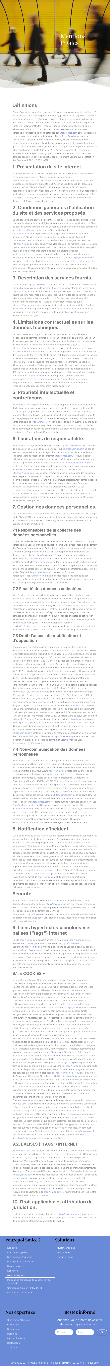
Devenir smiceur (15, 1266)
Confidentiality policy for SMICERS (24, 1288)
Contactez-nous (65, 1257)
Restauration (13, 1343)
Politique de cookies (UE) (20, 1292)
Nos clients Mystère (17, 1252)
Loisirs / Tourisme (16, 1338)
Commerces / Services (18, 1320)
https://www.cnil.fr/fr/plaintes (27, 743)
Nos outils (12, 1247)
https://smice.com (68, 119)
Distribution (13, 1329)
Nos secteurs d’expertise (19, 1257)
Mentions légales (16, 1275)
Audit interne (63, 1252)
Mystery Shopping (66, 1247)
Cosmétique (13, 1324)
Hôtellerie (12, 1333)
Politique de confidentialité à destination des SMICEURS (29, 1282)
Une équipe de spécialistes (21, 1261)
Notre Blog (12, 1270)
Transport (12, 1347)
